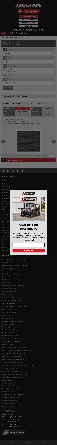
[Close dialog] (45, 191)
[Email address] (29, 245)
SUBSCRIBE (28, 250)
